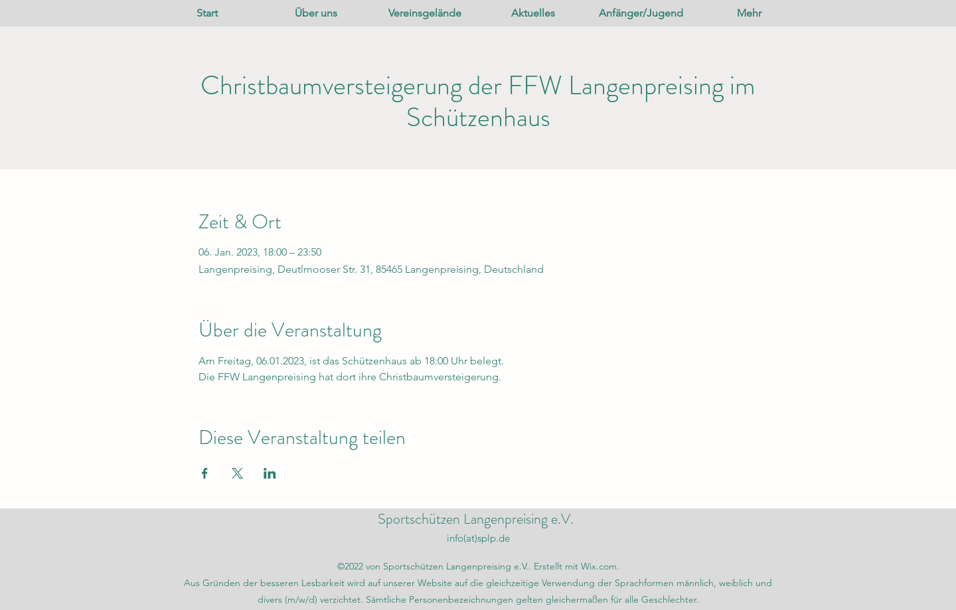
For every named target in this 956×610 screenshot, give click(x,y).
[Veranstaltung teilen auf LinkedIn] (270, 473)
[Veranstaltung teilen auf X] (237, 473)
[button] (316, 13)
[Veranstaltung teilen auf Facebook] (205, 473)
